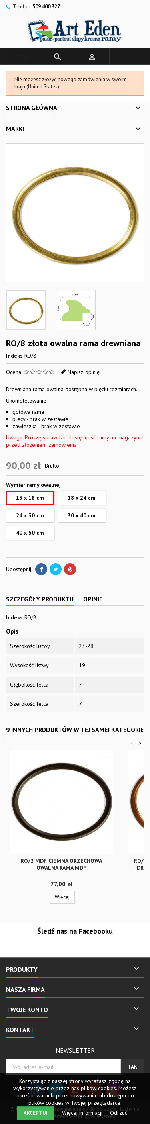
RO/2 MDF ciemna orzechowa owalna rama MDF (61, 864)
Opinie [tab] (92, 599)
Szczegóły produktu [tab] (40, 599)
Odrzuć (118, 1112)
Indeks (14, 355)
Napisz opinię (84, 372)
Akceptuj (36, 1113)
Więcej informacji (83, 1112)
